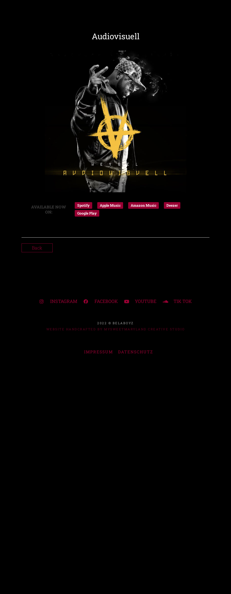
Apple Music (110, 205)
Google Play (87, 213)
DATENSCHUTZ (135, 351)
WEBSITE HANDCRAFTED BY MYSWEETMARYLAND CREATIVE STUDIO (115, 329)
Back (37, 248)
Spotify (83, 205)
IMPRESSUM (98, 351)
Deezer (172, 205)
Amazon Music (143, 205)
